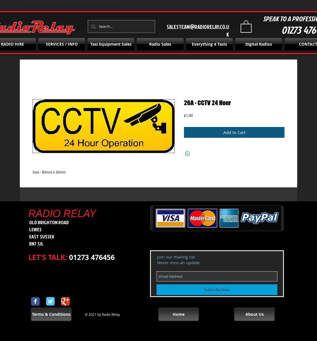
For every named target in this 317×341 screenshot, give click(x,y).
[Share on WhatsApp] (187, 153)
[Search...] (121, 26)
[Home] (178, 314)
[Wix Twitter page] (50, 301)
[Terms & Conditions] (51, 314)
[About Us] (254, 314)
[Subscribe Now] (217, 289)
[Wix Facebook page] (35, 301)
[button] (246, 26)
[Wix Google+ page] (65, 301)
